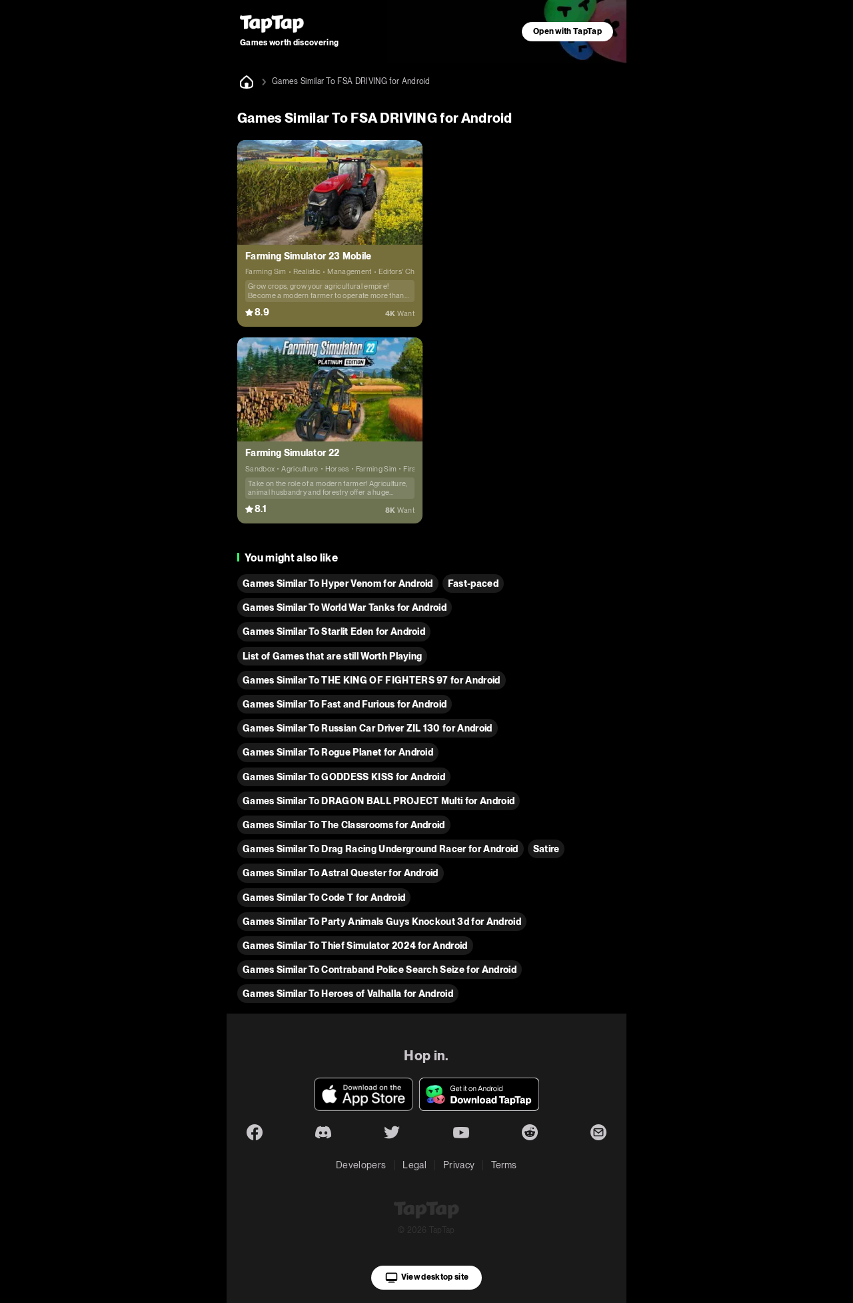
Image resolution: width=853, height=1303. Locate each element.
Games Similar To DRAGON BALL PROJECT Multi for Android (378, 801)
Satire (546, 849)
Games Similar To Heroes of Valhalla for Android (348, 993)
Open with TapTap (567, 31)
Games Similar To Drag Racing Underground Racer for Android (380, 849)
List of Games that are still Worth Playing (332, 656)
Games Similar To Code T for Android (324, 897)
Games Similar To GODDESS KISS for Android (344, 777)
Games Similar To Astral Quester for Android (340, 873)
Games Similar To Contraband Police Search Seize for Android (379, 969)
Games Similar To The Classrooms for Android (344, 825)
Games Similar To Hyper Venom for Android (338, 583)
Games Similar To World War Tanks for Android (344, 607)
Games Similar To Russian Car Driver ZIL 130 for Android (367, 728)
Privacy (458, 1165)
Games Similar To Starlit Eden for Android (334, 631)
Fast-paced (473, 583)
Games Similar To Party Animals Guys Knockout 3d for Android (382, 921)
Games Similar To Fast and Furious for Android (344, 704)
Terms (504, 1165)
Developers (361, 1165)
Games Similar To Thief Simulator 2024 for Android (355, 945)
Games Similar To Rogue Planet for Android (338, 752)
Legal (414, 1165)
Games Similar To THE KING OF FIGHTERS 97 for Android (371, 680)
